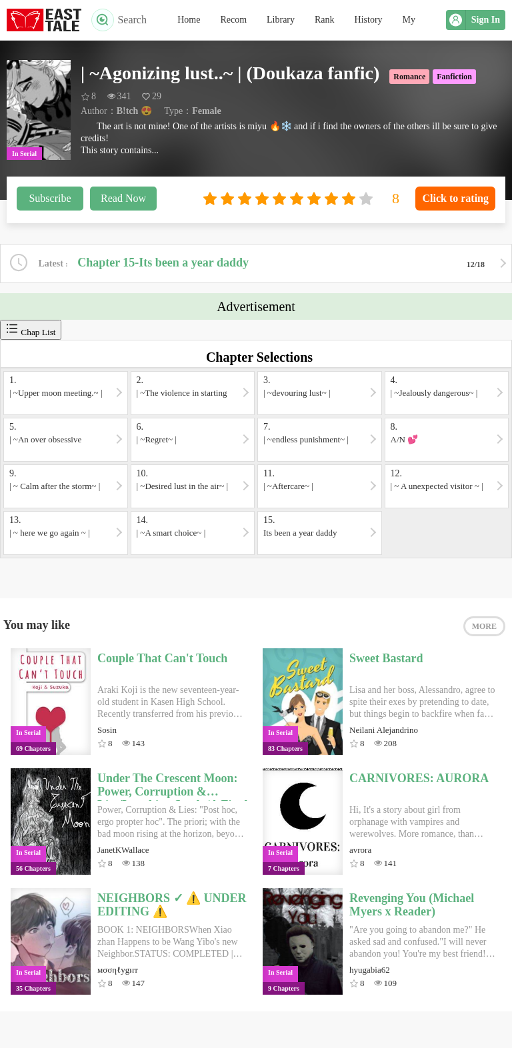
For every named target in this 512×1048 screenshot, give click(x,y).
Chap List (30, 329)
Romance (409, 76)
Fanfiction (454, 76)
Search (119, 20)
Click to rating (455, 198)
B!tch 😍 (134, 111)
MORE (484, 626)
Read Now (123, 198)
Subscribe (50, 198)
